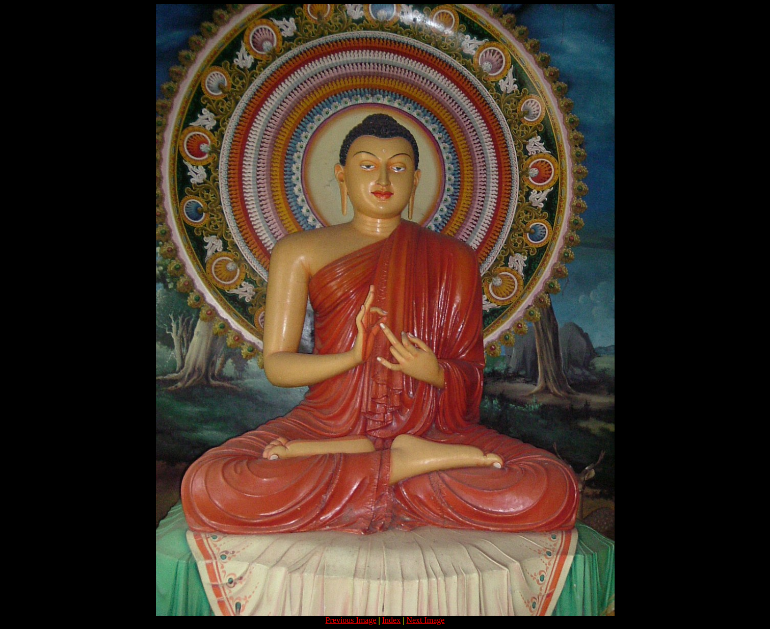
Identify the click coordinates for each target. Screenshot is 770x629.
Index (391, 620)
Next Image (425, 620)
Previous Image (351, 620)
